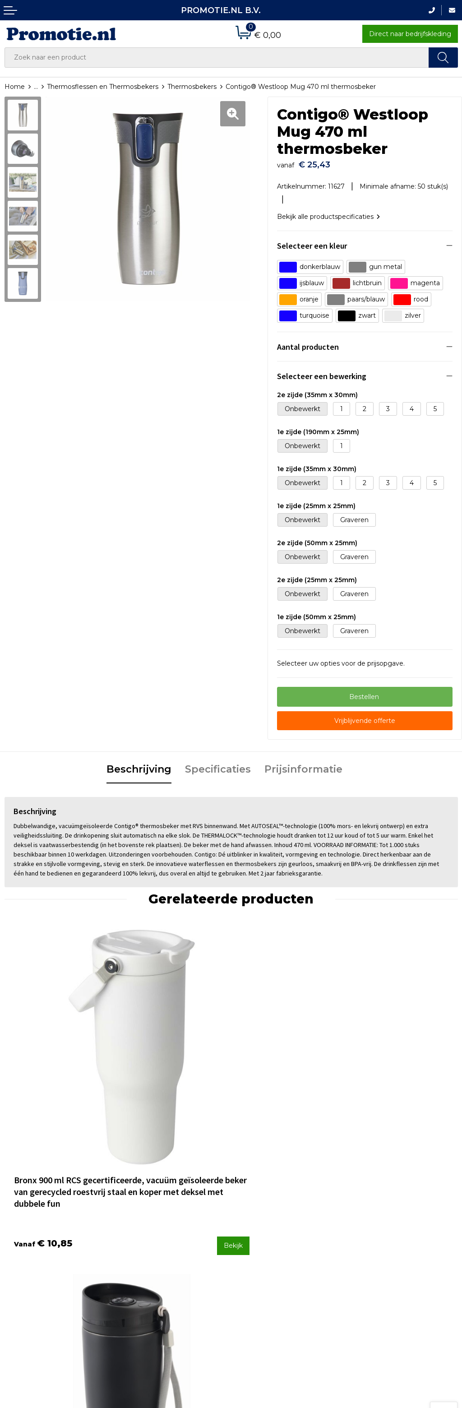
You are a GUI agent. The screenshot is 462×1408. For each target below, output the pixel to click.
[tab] (138, 765)
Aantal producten (308, 342)
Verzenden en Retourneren (279, 1227)
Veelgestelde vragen (152, 1215)
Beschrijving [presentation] (138, 765)
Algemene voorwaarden (389, 1203)
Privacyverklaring (378, 1227)
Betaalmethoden (263, 1215)
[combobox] (217, 57)
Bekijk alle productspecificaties (328, 212)
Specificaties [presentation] (218, 765)
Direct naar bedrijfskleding (410, 34)
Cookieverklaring (377, 1215)
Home (15, 87)
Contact (248, 1203)
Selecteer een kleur (312, 241)
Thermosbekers (192, 87)
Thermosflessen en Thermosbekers (102, 87)
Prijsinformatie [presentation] (303, 765)
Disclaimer (367, 1239)
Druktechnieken (145, 1227)
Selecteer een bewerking (321, 371)
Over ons (134, 1203)
